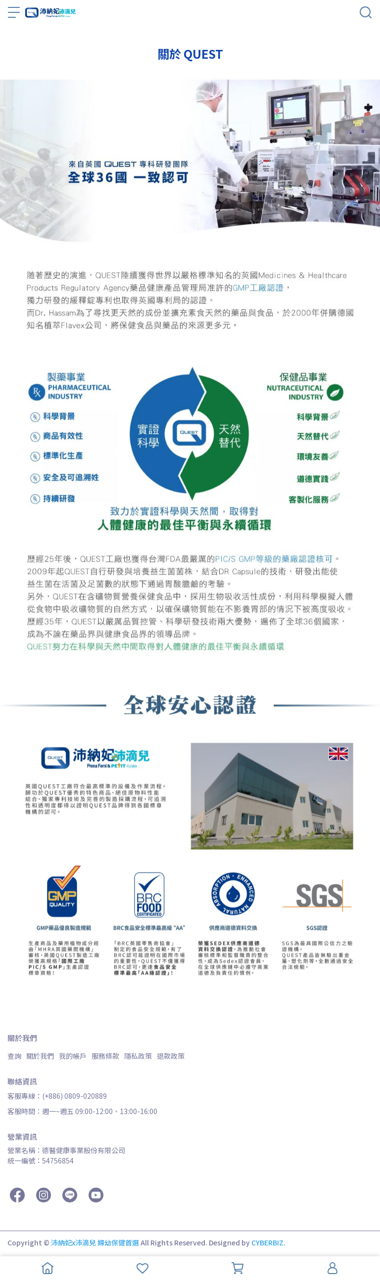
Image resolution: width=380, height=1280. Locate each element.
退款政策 (171, 1056)
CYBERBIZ (267, 1242)
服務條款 (105, 1056)
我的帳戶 (73, 1056)
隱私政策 (138, 1056)
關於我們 (40, 1056)
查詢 (14, 1056)
